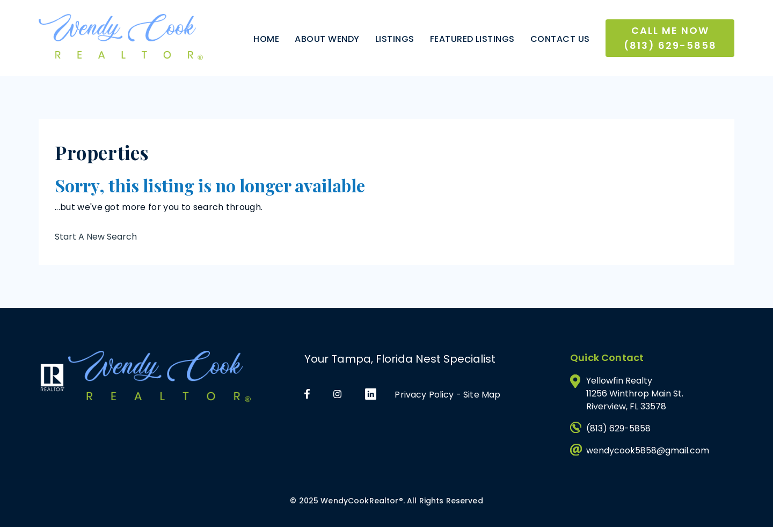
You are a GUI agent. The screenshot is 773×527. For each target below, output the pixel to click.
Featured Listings (472, 39)
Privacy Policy (424, 394)
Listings (394, 39)
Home (266, 39)
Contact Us (560, 39)
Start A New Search (96, 236)
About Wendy (327, 39)
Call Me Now (670, 38)
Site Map (481, 394)
